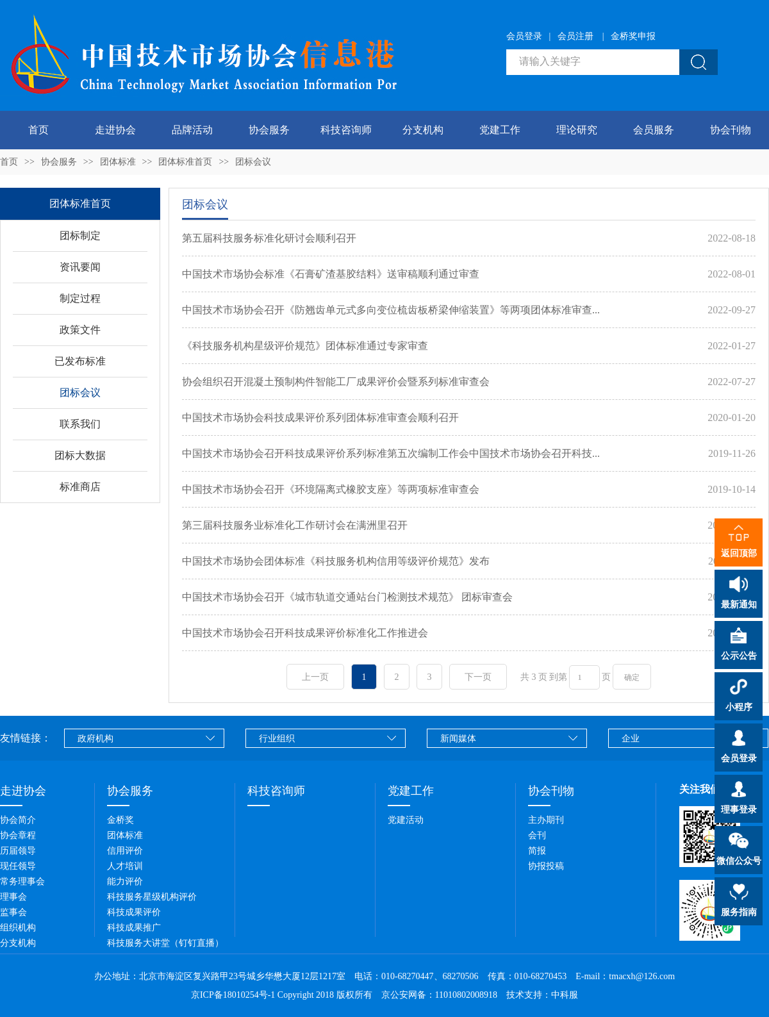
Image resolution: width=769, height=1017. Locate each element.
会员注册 (575, 36)
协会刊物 (730, 129)
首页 (38, 129)
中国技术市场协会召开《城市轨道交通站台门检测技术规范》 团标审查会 (347, 596)
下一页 (478, 677)
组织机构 (18, 927)
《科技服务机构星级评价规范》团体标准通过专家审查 (305, 345)
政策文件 (80, 329)
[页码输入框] (584, 677)
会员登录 (524, 36)
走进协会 (115, 129)
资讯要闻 (80, 266)
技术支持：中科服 (542, 995)
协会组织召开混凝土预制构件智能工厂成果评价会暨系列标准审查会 (336, 381)
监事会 (13, 912)
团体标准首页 (185, 162)
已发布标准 (80, 361)
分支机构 (422, 129)
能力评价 (125, 881)
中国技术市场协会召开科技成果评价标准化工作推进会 (305, 632)
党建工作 (499, 129)
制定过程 (80, 298)
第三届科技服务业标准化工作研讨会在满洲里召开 (295, 525)
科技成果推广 (134, 927)
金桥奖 (120, 820)
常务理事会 (22, 881)
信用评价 (125, 851)
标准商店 (80, 486)
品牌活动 (192, 129)
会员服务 (653, 129)
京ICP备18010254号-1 (233, 995)
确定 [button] (632, 677)
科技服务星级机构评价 (152, 897)
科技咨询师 (346, 129)
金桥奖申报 (633, 36)
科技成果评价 (134, 912)
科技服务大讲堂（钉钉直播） (165, 943)
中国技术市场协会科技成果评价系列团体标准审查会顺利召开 (320, 417)
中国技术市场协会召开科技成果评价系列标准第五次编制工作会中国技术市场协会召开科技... (391, 453)
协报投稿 (546, 866)
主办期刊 (546, 820)
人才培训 (125, 866)
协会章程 (18, 835)
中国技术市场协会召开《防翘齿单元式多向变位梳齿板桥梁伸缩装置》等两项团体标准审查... (391, 309)
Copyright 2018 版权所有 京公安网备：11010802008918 (390, 995)
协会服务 (269, 129)
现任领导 (18, 866)
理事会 (13, 897)
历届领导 (18, 851)
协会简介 (18, 820)
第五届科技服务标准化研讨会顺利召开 (269, 238)
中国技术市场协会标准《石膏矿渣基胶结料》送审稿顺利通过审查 (330, 274)
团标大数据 (80, 455)
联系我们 (80, 423)
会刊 (537, 835)
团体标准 (118, 162)
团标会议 (253, 162)
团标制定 (80, 235)
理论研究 (576, 129)
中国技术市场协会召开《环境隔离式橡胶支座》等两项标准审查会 (330, 489)
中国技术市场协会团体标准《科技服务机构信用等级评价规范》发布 (336, 561)
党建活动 (406, 820)
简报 (537, 851)
